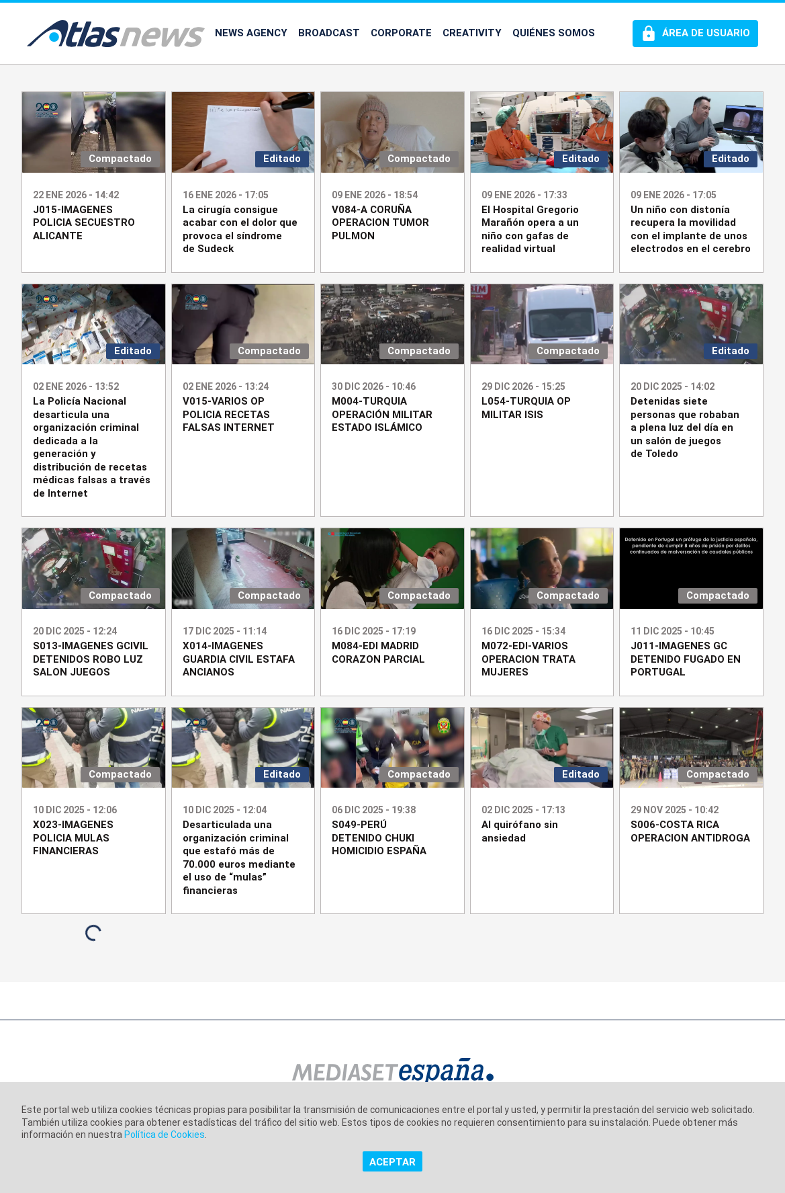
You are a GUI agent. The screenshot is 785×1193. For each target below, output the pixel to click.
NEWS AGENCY (251, 33)
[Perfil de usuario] (695, 33)
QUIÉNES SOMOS (553, 33)
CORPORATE (401, 33)
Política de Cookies (164, 1134)
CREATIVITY (472, 33)
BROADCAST (329, 33)
